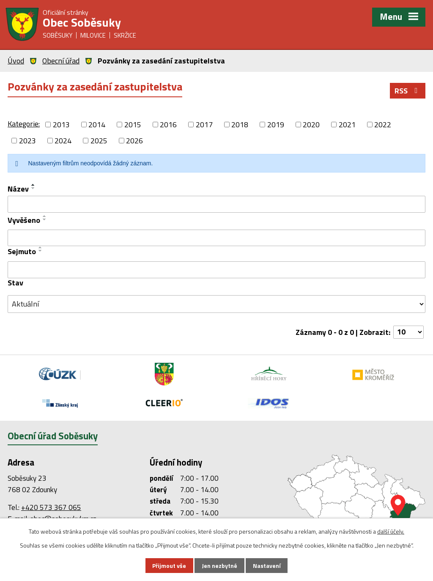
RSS (408, 90)
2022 (382, 124)
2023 (27, 140)
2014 (96, 124)
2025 (98, 140)
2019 (275, 124)
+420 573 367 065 (51, 507)
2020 (311, 124)
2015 (132, 124)
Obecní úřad (60, 60)
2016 (168, 124)
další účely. (390, 531)
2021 (347, 124)
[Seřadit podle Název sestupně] (33, 188)
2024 (63, 140)
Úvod (16, 60)
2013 (61, 124)
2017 (204, 124)
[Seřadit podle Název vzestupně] (33, 184)
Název (18, 189)
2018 (239, 124)
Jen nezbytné (219, 565)
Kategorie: (24, 123)
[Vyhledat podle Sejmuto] (216, 269)
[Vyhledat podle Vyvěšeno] (216, 238)
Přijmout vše (169, 565)
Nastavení (267, 565)
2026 (134, 140)
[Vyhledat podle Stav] (216, 304)
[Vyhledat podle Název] (216, 204)
